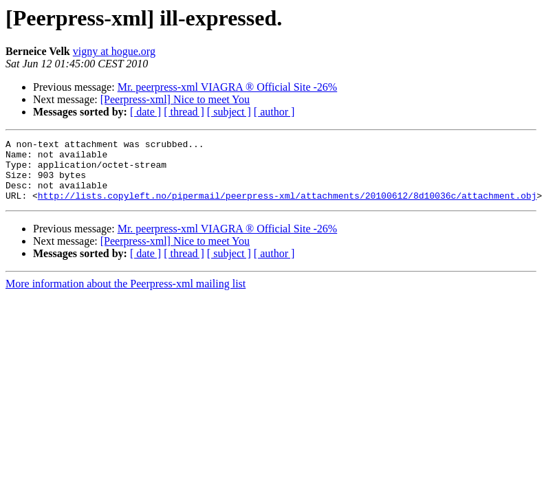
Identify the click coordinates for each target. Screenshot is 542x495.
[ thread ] (184, 112)
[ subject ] (229, 112)
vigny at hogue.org (114, 51)
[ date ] (145, 112)
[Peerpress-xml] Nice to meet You (175, 99)
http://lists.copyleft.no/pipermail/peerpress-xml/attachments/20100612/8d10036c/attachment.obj (287, 207)
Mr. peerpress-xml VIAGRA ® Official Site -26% (228, 87)
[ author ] (274, 112)
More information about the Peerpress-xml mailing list (126, 296)
